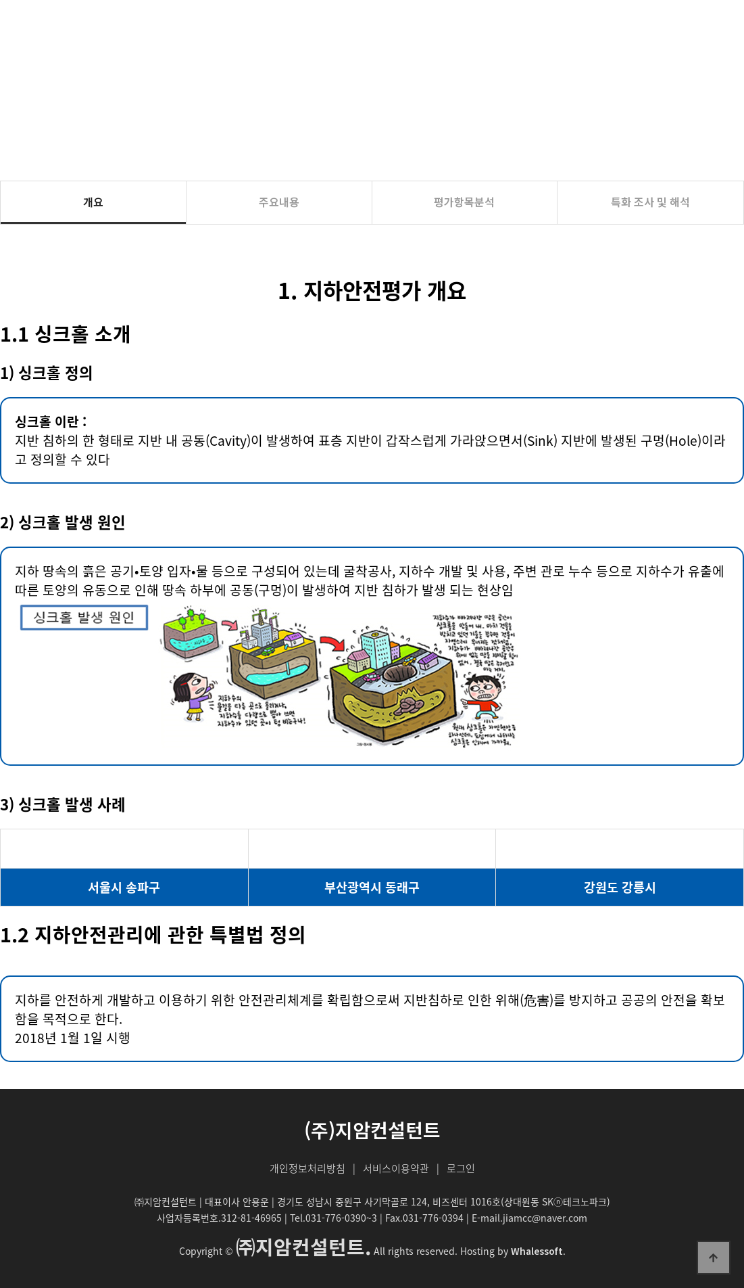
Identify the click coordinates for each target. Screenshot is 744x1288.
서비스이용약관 (396, 1168)
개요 (93, 201)
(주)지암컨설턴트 (72, 25)
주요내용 (279, 201)
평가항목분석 (464, 201)
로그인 (461, 1168)
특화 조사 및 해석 (650, 201)
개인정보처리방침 (307, 1168)
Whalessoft (537, 1251)
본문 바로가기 (0, 0)
